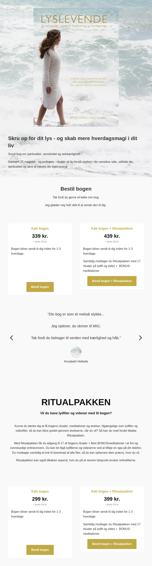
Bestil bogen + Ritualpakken (112, 281)
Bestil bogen (40, 286)
